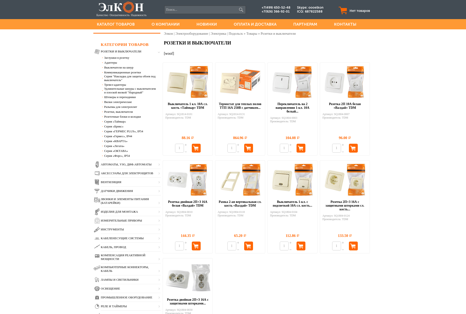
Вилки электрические (118, 102)
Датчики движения (117, 191)
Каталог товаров (116, 24)
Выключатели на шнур (118, 67)
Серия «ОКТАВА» (116, 151)
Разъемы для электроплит (120, 107)
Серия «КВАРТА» (115, 141)
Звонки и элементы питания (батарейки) (125, 201)
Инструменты (112, 229)
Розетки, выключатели (118, 111)
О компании (166, 24)
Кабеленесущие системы (122, 238)
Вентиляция (111, 182)
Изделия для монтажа (119, 211)
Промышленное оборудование (126, 297)
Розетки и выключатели (121, 51)
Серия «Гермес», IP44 (118, 136)
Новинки (206, 24)
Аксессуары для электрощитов (127, 173)
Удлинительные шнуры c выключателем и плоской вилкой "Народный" (130, 90)
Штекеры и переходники (120, 97)
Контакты (345, 24)
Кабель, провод (113, 247)
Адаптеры (110, 62)
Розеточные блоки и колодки (122, 116)
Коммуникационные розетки (122, 72)
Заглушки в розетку (116, 57)
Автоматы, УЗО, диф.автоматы (126, 164)
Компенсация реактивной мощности (123, 257)
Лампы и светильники (119, 279)
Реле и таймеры (114, 306)
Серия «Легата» (114, 146)
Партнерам (305, 24)
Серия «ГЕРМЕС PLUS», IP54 (123, 131)
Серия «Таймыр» (115, 121)
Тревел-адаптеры (115, 84)
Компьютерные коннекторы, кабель (125, 269)
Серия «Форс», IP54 (117, 155)
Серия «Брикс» (113, 126)
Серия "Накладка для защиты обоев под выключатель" (129, 78)
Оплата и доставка (255, 24)
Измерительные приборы (121, 220)
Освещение (110, 288)
